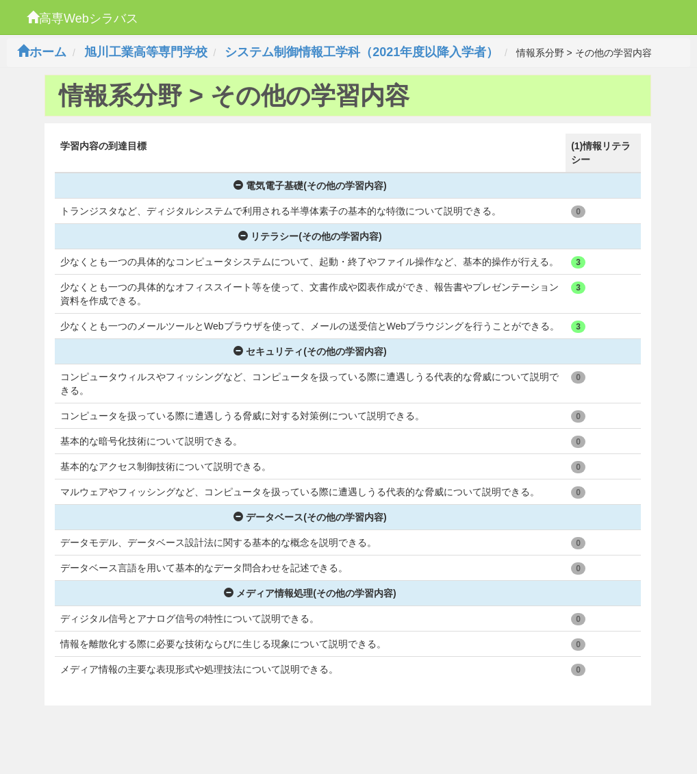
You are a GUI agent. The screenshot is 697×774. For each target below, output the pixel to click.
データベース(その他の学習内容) (309, 517)
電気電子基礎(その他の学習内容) (309, 185)
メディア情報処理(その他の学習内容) (310, 593)
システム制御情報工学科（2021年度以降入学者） (361, 52)
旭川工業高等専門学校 (145, 52)
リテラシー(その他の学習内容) (309, 236)
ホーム (41, 52)
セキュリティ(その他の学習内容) (309, 351)
